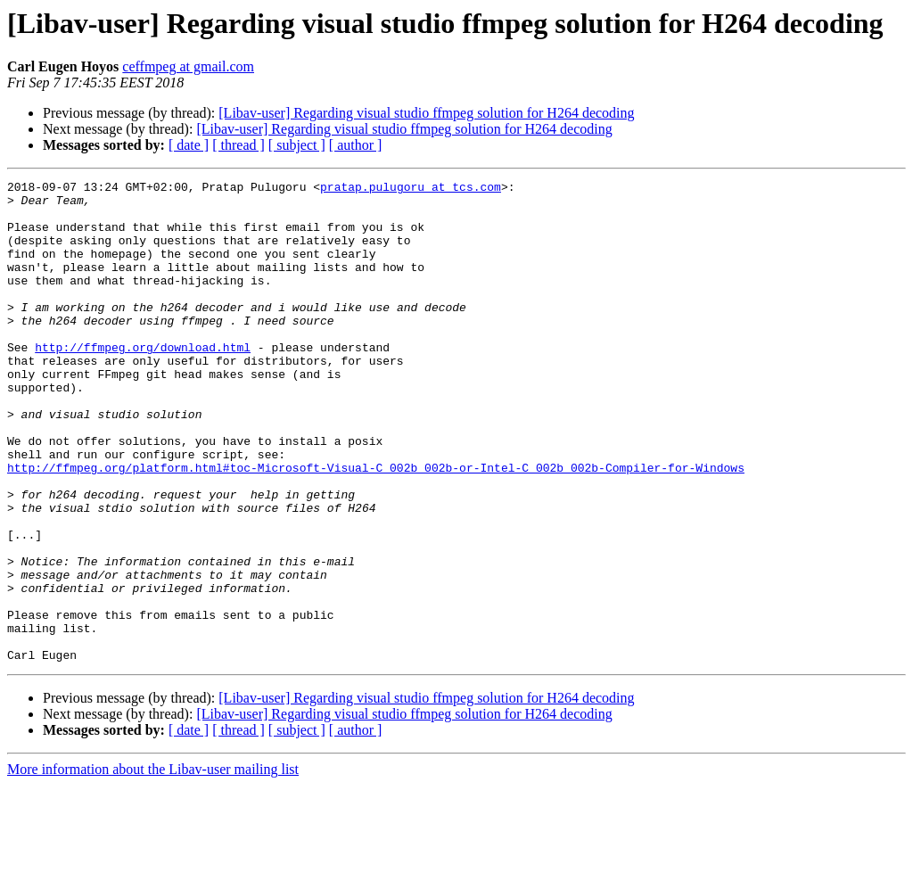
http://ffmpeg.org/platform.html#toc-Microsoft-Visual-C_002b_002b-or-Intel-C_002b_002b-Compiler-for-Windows (375, 526)
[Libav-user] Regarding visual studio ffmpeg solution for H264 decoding (426, 112)
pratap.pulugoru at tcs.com (410, 189)
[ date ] (189, 144)
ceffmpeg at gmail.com (188, 66)
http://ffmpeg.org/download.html (143, 382)
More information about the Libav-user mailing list (153, 865)
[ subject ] (296, 144)
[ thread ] (238, 144)
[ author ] (355, 144)
